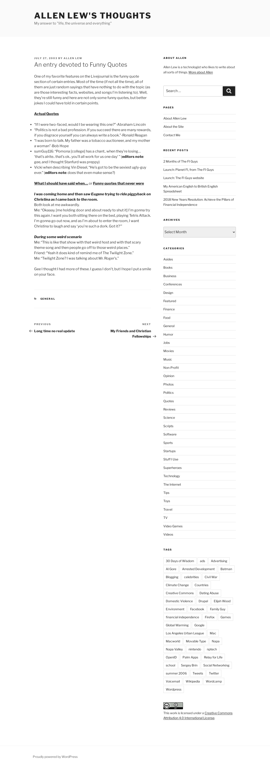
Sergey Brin (189, 665)
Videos (168, 534)
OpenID (171, 657)
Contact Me (171, 135)
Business (169, 276)
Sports (168, 443)
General (48, 298)
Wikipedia (193, 681)
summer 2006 (176, 673)
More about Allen (201, 72)
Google (199, 625)
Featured (169, 301)
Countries (201, 585)
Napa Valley (174, 649)
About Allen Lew (175, 118)
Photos (168, 384)
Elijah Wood (222, 601)
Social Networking (216, 665)
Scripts (168, 426)
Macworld (173, 641)
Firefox (210, 617)
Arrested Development (198, 569)
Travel (167, 509)
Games (225, 617)
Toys (166, 501)
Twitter (214, 673)
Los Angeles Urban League (185, 633)
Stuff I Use (170, 459)
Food (166, 318)
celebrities (191, 577)
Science (169, 417)
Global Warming (177, 625)
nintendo (195, 649)
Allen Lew (73, 58)
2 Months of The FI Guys (180, 161)
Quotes (168, 401)
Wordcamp (214, 681)
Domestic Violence (179, 601)
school (170, 665)
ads (202, 561)
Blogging (172, 577)
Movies (168, 351)
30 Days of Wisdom (180, 561)
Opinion (168, 376)
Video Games (173, 526)
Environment (175, 609)
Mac (213, 633)
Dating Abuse (209, 593)
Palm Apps (190, 657)
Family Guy (217, 609)
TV (165, 518)
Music (167, 359)
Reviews (169, 409)
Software (170, 434)
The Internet (172, 484)
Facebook (197, 609)
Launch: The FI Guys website (183, 178)
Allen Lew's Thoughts (93, 16)
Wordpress (173, 689)
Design (168, 293)
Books (167, 267)
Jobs (166, 342)
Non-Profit (171, 367)
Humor (168, 334)
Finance (169, 309)
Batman (226, 569)
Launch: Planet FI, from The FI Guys (188, 169)
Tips (166, 493)
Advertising (219, 561)
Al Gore (171, 569)
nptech (212, 649)
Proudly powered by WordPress (55, 757)
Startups (169, 451)
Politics (168, 392)
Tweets (198, 673)
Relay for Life (213, 657)
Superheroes (172, 468)
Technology (171, 476)
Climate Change (177, 585)
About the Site (173, 126)
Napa (216, 641)
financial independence (182, 617)
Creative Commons (180, 593)
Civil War (211, 577)
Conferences (172, 284)
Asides (168, 259)
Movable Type (196, 641)
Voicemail (173, 681)
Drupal (203, 601)
